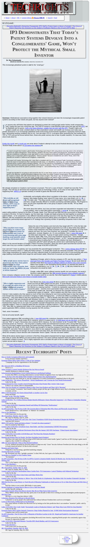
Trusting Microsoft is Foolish (11, 452)
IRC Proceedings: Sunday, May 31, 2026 (14, 468)
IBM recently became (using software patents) (68, 274)
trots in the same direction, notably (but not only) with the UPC (46, 128)
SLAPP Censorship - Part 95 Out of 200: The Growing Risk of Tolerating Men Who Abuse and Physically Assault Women (40, 409)
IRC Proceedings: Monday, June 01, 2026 (14, 416)
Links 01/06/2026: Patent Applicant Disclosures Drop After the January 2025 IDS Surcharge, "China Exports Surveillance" (40, 431)
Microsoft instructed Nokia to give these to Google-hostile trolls (24, 277)
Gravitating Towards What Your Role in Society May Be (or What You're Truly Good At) (29, 491)
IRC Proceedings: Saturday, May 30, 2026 (15, 529)
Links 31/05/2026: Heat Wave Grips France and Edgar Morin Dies (22, 475)
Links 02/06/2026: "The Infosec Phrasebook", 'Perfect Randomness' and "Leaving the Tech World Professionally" (37, 381)
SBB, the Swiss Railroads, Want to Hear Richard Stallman (20, 443)
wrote (64, 211)
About (13, 18)
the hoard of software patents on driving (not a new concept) (65, 263)
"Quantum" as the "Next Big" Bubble (13, 397)
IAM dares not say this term (67, 321)
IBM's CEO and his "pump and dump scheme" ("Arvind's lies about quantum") (26, 423)
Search (50, 18)
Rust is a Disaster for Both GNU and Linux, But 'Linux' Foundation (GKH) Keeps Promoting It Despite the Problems (38, 420)
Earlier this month (8, 144)
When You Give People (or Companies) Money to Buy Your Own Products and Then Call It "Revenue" (34, 388)
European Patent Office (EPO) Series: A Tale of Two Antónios (21, 361)
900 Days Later (6, 495)
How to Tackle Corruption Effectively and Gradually (18, 357)
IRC (18, 18)
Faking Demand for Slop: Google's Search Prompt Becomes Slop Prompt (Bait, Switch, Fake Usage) (33, 384)
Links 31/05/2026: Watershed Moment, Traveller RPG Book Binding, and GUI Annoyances (30, 521)
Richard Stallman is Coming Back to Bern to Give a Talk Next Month (23, 488)
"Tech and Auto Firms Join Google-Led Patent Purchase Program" (58, 260)
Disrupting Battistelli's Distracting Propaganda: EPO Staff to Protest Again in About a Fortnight (39, 26)
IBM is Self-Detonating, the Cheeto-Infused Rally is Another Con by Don (24, 393)
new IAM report (41, 319)
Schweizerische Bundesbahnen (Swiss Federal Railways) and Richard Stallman (26, 373)
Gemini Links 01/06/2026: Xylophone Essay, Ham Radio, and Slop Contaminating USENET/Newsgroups (35, 427)
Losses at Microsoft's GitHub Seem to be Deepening (18, 502)
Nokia (73, 275)
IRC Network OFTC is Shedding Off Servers (16, 366)
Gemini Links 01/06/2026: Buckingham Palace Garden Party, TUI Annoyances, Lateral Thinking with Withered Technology (40, 472)
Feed (55, 18)
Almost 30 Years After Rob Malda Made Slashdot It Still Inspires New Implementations (29, 377)
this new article (48, 282)
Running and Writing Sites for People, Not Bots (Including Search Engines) (25, 438)
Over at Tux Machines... (9, 413)
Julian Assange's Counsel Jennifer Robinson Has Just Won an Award (23, 370)
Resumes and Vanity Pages (10, 448)
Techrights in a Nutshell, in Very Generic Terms (16, 455)
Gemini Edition (26, 18)
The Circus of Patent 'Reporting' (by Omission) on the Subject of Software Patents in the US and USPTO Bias (45, 27)
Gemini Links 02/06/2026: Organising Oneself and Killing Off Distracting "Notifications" (29, 405)
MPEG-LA (17, 192)
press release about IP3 (74, 249)
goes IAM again (77, 233)
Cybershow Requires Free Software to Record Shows (18, 498)
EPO (83, 127)
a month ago (22, 144)
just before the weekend (32, 146)
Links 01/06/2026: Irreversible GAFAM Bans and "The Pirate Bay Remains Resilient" (28, 434)
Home (7, 18)
